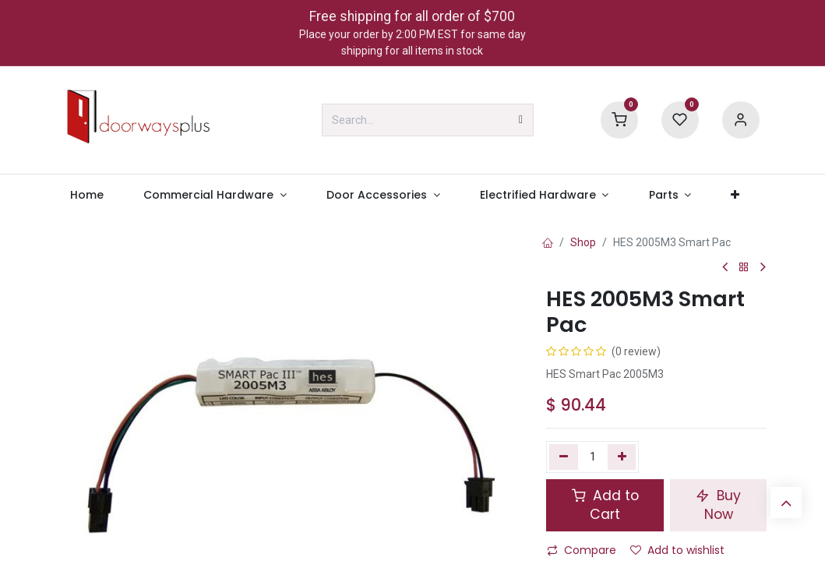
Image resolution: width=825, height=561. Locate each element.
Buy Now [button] (718, 505)
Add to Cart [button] (605, 505)
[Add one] (622, 456)
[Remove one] (563, 456)
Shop (583, 242)
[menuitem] (87, 195)
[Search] (521, 120)
